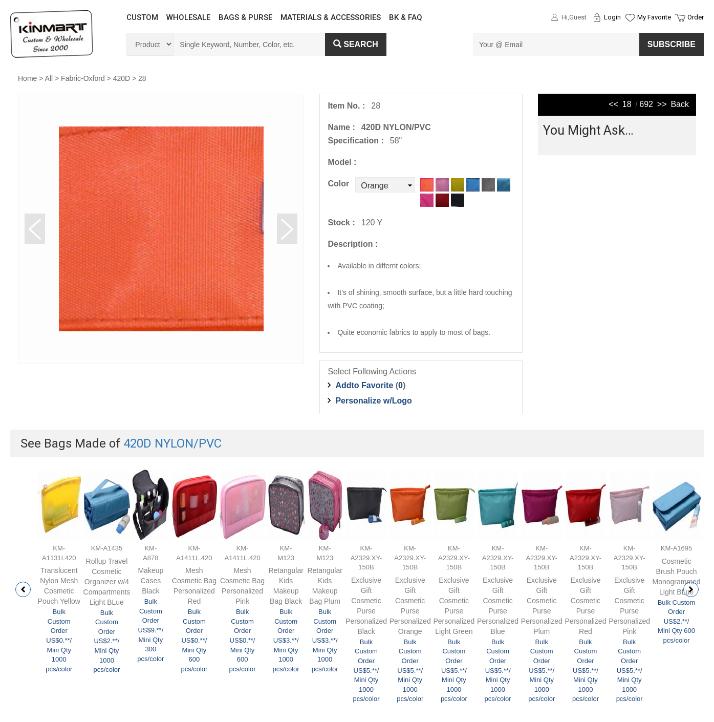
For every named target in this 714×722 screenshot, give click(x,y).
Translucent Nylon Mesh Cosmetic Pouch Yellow (59, 585)
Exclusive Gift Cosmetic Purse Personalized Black (366, 605)
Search (355, 44)
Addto (364, 385)
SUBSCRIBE (671, 44)
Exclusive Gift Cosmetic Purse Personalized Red (585, 605)
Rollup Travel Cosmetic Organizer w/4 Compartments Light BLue (107, 581)
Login (612, 17)
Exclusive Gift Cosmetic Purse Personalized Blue (497, 605)
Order (695, 17)
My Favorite (654, 17)
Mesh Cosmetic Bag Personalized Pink (242, 585)
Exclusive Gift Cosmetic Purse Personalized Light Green (453, 605)
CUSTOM (142, 17)
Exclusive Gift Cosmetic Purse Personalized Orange (410, 605)
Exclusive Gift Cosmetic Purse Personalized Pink (629, 605)
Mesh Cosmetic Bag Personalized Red (194, 585)
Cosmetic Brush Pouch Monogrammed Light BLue (676, 576)
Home (27, 78)
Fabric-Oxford (83, 78)
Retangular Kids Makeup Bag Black (286, 585)
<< (613, 104)
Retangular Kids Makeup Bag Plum (324, 585)
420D (121, 78)
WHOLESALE (188, 17)
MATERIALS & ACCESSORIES (330, 17)
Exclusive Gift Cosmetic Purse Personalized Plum (541, 605)
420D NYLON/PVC (172, 443)
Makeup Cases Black (150, 580)
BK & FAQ (405, 17)
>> (662, 104)
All (49, 78)
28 (142, 78)
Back (679, 104)
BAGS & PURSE (245, 17)
